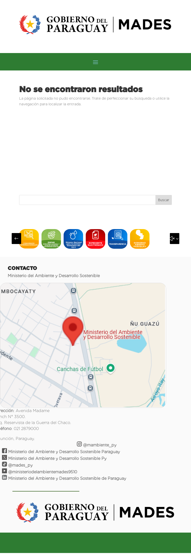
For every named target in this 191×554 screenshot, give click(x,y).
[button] (16, 238)
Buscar (163, 199)
